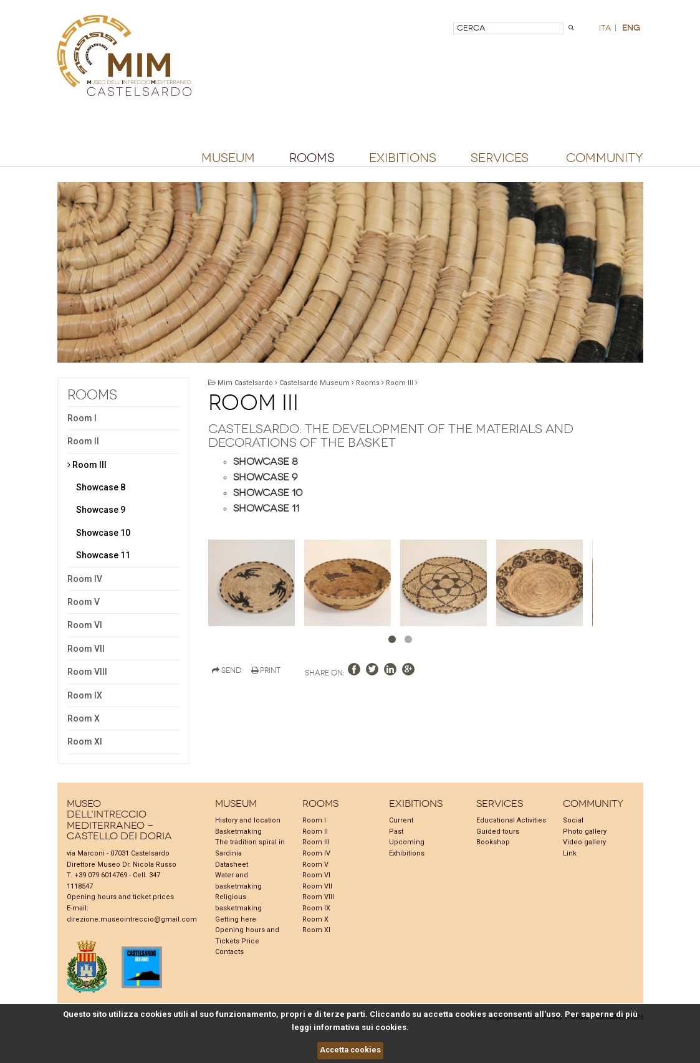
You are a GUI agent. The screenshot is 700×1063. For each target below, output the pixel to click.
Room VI (84, 625)
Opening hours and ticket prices (120, 897)
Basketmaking (238, 831)
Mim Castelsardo (245, 383)
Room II (83, 441)
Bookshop (493, 842)
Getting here (235, 919)
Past (396, 831)
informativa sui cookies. (361, 1027)
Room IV (84, 579)
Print (265, 670)
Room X (83, 718)
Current (401, 820)
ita (605, 27)
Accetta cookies (350, 1050)
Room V (83, 602)
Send (227, 670)
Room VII (86, 649)
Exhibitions (406, 853)
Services (500, 158)
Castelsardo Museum (314, 383)
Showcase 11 (103, 555)
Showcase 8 (100, 487)
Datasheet (231, 864)
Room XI (84, 741)
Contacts (229, 952)
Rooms (312, 158)
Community (604, 158)
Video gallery (584, 842)
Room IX (84, 695)
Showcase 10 (103, 533)
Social (573, 820)
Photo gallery (585, 831)
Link (570, 853)
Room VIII (87, 672)
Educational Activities (511, 820)
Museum (228, 158)
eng (631, 27)
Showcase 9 (100, 510)
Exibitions (402, 158)
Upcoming (406, 842)
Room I (82, 418)
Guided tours (497, 831)
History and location (247, 820)
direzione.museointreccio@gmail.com (132, 919)
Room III (87, 465)
